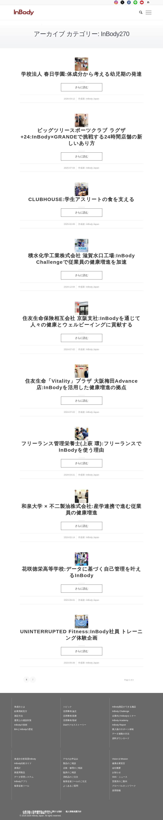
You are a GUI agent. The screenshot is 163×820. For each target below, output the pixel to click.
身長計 (17, 768)
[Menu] (146, 12)
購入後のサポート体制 (123, 729)
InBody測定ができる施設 (124, 707)
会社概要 (116, 768)
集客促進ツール (21, 786)
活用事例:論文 (70, 711)
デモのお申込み (70, 759)
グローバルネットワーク (124, 786)
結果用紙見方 (20, 711)
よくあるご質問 (70, 786)
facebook (129, 2)
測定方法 (18, 716)
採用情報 (116, 790)
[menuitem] (42, 811)
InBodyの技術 (20, 725)
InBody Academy (120, 720)
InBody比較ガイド (23, 763)
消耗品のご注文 (70, 777)
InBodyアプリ (20, 781)
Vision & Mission (120, 759)
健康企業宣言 (118, 763)
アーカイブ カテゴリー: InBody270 (81, 33)
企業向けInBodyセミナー (124, 716)
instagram (116, 2)
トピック (67, 707)
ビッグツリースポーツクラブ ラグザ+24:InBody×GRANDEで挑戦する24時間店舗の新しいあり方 (81, 137)
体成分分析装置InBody (25, 759)
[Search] (139, 12)
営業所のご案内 (119, 781)
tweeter (122, 2)
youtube (142, 2)
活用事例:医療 (70, 716)
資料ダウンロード (120, 738)
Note (148, 2)
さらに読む (81, 87)
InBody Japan (92, 98)
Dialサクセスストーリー (74, 725)
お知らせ (116, 772)
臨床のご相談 (69, 772)
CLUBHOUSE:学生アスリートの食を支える (81, 199)
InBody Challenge (120, 711)
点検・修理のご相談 (72, 768)
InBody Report (119, 725)
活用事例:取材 (70, 720)
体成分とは (19, 707)
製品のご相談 (69, 763)
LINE (135, 2)
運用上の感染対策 (22, 720)
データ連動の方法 (120, 733)
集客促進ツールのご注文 (75, 781)
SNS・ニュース (119, 777)
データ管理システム (24, 777)
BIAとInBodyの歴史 (23, 729)
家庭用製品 (19, 772)
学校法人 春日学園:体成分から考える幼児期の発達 (81, 74)
